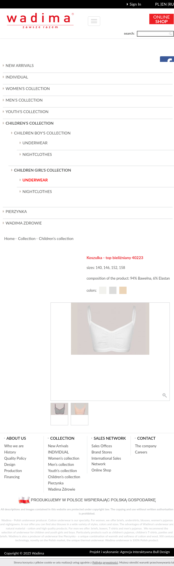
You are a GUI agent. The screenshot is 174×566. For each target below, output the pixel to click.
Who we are (14, 446)
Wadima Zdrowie (24, 223)
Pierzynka (16, 211)
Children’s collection (56, 238)
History (10, 452)
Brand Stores (101, 452)
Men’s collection (61, 464)
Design (9, 464)
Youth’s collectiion (62, 470)
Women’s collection (63, 458)
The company (146, 446)
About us (16, 438)
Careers (141, 452)
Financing (12, 477)
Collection (26, 238)
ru (171, 4)
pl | (158, 4)
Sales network (110, 438)
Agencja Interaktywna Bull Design (145, 552)
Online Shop (101, 470)
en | (165, 4)
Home (9, 238)
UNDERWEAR (34, 142)
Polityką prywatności (105, 562)
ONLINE (161, 19)
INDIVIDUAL (17, 77)
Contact (146, 438)
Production (13, 470)
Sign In (135, 4)
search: (129, 33)
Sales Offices (101, 446)
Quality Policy (15, 458)
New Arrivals (20, 65)
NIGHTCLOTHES (37, 154)
